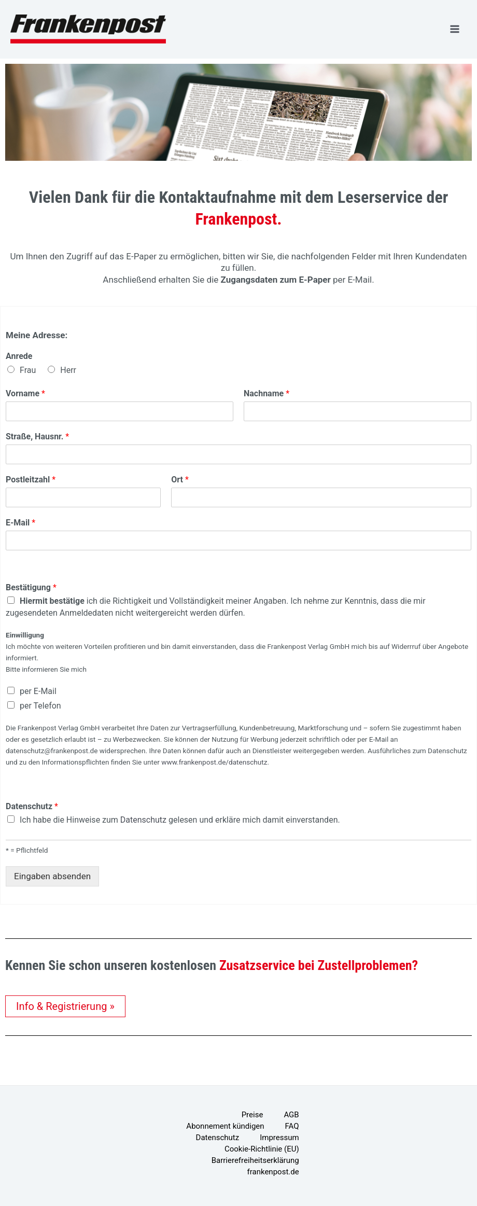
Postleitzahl (30, 479)
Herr (68, 370)
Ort (180, 479)
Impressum (279, 1137)
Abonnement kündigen (225, 1126)
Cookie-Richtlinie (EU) (262, 1149)
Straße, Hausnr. (37, 436)
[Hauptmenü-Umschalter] (455, 29)
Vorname (25, 393)
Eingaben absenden (52, 876)
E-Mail (20, 523)
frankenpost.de (273, 1171)
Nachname (266, 393)
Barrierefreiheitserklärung (255, 1160)
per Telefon (40, 706)
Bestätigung (31, 587)
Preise (252, 1114)
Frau (28, 370)
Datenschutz (32, 806)
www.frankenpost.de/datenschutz (214, 762)
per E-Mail (38, 691)
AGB (291, 1114)
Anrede (19, 356)
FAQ (292, 1126)
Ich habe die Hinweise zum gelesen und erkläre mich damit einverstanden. (180, 820)
